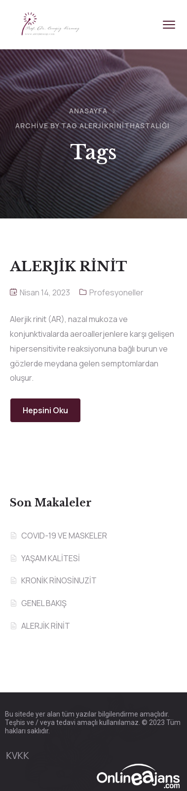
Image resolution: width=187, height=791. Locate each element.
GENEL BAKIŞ (44, 603)
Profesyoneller (116, 292)
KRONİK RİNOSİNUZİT (59, 580)
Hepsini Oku (45, 410)
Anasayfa (88, 110)
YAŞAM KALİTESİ (50, 558)
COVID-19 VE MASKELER (64, 535)
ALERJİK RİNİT (45, 625)
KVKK (17, 755)
